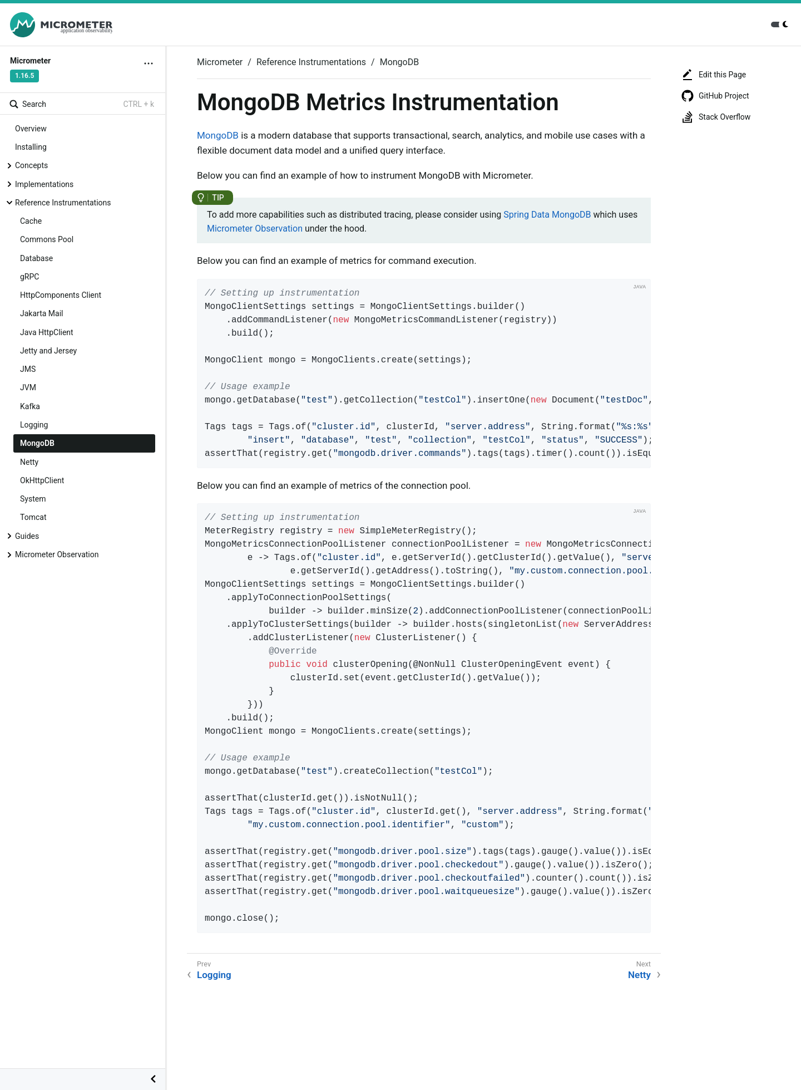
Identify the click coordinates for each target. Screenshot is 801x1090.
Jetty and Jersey (48, 350)
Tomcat (33, 517)
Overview (31, 128)
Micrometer (220, 62)
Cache (31, 221)
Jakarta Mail (41, 313)
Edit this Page (713, 74)
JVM (28, 387)
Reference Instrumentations (63, 202)
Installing (31, 147)
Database (36, 258)
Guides (27, 536)
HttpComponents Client (60, 295)
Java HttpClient (46, 332)
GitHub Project (715, 95)
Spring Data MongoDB (547, 214)
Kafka (30, 406)
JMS (28, 369)
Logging (34, 424)
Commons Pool (46, 239)
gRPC (29, 276)
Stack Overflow (715, 117)
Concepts (31, 165)
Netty (29, 462)
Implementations (44, 184)
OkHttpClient (42, 480)
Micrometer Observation (56, 554)
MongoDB (37, 443)
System (33, 498)
